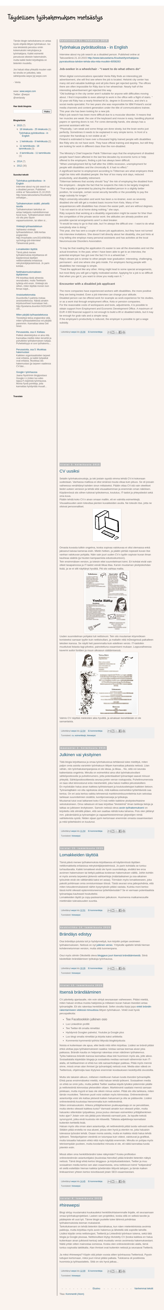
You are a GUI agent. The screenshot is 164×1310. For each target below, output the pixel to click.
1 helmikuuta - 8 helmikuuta (34, 141)
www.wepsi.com (28, 91)
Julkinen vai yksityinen (80, 754)
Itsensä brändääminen (80, 992)
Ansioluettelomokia (25, 294)
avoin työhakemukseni (131, 807)
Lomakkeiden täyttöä (78, 854)
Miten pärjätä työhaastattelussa (32, 314)
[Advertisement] (107, 402)
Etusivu (96, 1288)
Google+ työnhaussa (26, 372)
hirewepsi (91, 735)
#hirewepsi (69, 1205)
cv (73, 735)
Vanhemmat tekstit (143, 1288)
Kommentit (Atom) (75, 1294)
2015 (20, 125)
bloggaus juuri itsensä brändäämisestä (118, 955)
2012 (20, 165)
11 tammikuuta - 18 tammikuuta (29, 147)
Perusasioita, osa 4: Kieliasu (30, 332)
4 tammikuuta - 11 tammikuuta (35, 153)
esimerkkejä (80, 735)
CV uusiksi (69, 471)
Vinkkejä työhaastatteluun (29, 226)
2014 (20, 161)
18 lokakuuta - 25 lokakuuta (34, 129)
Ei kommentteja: (95, 332)
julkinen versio (104, 945)
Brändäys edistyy (75, 934)
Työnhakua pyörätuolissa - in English (93, 47)
